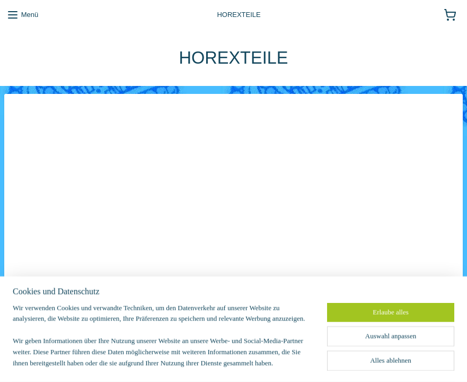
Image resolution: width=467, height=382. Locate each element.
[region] (163, 342)
